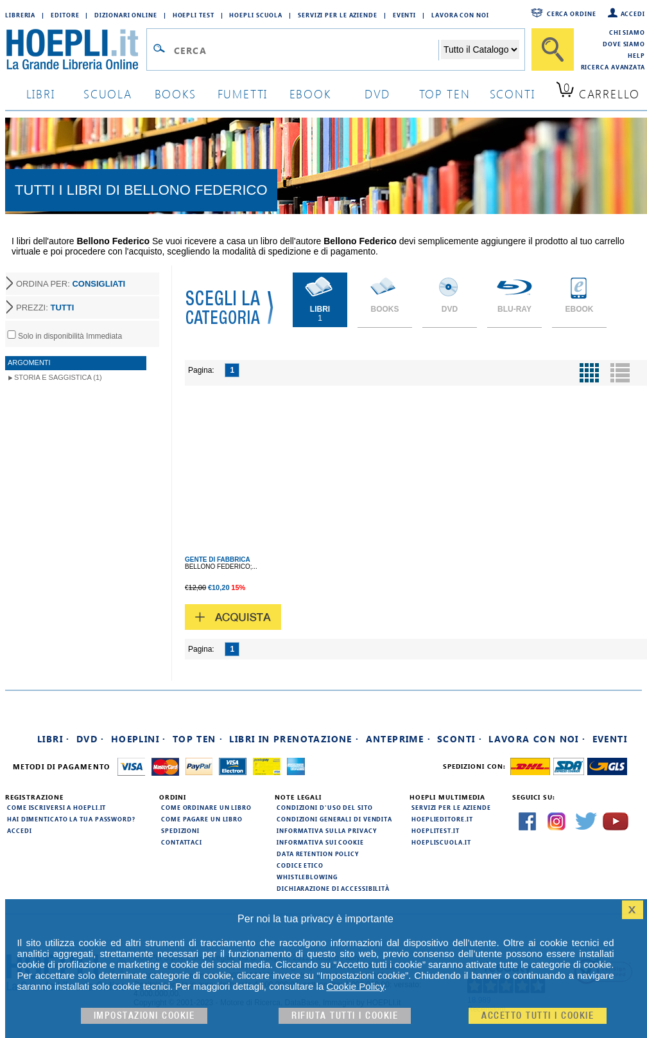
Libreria (20, 15)
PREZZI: (45, 307)
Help (636, 55)
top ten (444, 93)
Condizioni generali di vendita (334, 819)
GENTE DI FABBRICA (217, 559)
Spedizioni (180, 830)
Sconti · (459, 739)
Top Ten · (198, 739)
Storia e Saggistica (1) (58, 377)
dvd (377, 93)
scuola (107, 93)
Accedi (633, 13)
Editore (65, 15)
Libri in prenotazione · (294, 739)
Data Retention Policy (318, 853)
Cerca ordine (571, 13)
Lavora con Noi (460, 15)
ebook (310, 93)
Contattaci (181, 842)
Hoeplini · (138, 739)
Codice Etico (300, 865)
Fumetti (243, 93)
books (175, 93)
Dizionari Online (125, 15)
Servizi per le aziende (337, 15)
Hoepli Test (193, 15)
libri (40, 93)
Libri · (53, 739)
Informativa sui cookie (320, 842)
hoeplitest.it (435, 830)
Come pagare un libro (202, 819)
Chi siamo (627, 32)
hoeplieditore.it (441, 819)
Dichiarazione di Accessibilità (333, 888)
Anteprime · (398, 739)
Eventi (404, 15)
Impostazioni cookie (144, 1016)
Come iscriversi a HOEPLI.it (56, 807)
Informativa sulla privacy (327, 830)
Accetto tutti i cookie (537, 1016)
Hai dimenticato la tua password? (71, 819)
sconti (512, 93)
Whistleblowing (307, 877)
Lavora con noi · (536, 739)
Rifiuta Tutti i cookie (344, 1016)
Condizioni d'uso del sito (325, 807)
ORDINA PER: (70, 284)
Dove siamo (624, 44)
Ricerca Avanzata (613, 67)
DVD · (90, 739)
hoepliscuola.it (441, 842)
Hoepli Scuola (255, 15)
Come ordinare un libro (206, 807)
